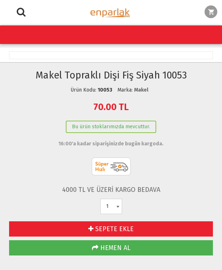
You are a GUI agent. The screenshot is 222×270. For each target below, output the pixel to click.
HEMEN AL (111, 247)
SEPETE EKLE (111, 229)
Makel (141, 90)
